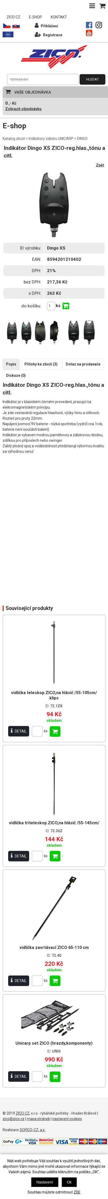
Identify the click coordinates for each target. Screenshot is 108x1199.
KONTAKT (59, 17)
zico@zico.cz (13, 1119)
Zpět (100, 165)
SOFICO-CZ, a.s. (32, 1130)
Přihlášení (46, 25)
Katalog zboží (14, 138)
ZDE (77, 1192)
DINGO (82, 138)
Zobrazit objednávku (23, 109)
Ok (69, 1182)
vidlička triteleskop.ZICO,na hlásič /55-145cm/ (54, 822)
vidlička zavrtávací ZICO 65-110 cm (54, 947)
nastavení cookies (67, 1119)
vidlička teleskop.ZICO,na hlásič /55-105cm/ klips (54, 695)
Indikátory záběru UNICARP (51, 138)
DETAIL (19, 731)
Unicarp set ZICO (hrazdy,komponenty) (54, 1043)
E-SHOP (35, 17)
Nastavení (45, 1182)
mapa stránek (38, 1119)
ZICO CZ (13, 17)
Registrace (48, 34)
